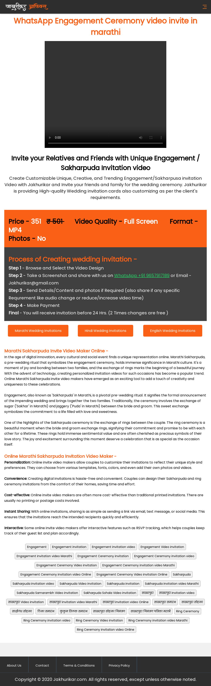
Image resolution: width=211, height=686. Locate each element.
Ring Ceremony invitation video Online (105, 629)
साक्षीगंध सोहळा (22, 611)
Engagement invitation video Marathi (44, 556)
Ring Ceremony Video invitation (99, 620)
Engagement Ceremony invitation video (164, 556)
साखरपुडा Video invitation (26, 602)
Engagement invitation (69, 547)
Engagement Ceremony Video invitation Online (132, 574)
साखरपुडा (147, 593)
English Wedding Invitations (172, 330)
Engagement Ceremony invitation (103, 556)
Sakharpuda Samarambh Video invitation (47, 593)
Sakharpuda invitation (123, 583)
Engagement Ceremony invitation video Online (56, 574)
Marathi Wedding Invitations (38, 330)
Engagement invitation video (113, 547)
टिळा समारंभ (45, 611)
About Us (14, 665)
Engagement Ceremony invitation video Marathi (138, 565)
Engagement (37, 547)
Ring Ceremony (187, 611)
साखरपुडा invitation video (177, 593)
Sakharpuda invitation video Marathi (172, 583)
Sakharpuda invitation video (33, 583)
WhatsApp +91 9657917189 (142, 275)
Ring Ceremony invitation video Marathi (157, 620)
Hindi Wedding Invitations (105, 330)
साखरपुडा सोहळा (192, 602)
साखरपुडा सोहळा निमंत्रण (109, 611)
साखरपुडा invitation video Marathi (73, 602)
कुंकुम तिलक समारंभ (73, 611)
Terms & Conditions (79, 665)
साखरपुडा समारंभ (165, 602)
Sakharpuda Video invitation (80, 583)
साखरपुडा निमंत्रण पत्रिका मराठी (151, 611)
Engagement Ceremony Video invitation (67, 565)
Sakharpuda (182, 574)
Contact (42, 665)
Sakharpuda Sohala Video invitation (110, 593)
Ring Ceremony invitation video (47, 620)
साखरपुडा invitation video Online (126, 602)
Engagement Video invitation (162, 547)
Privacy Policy (119, 665)
